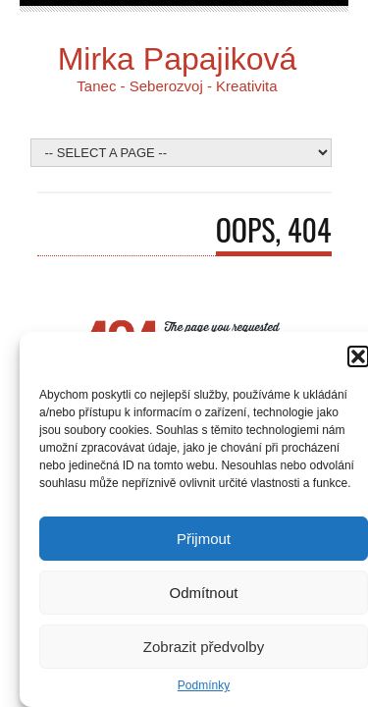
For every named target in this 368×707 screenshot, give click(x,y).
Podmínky (204, 685)
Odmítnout (203, 592)
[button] (358, 356)
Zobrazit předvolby (203, 646)
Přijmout (204, 538)
